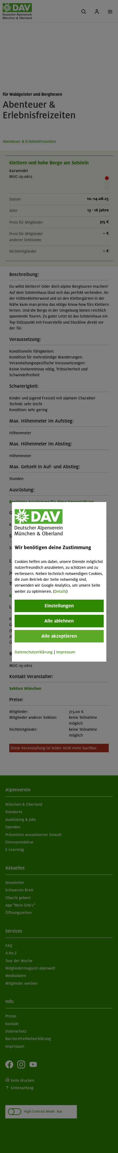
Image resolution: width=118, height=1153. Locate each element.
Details (60, 591)
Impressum (65, 652)
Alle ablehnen (59, 621)
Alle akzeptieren (59, 636)
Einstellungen (59, 606)
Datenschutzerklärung (34, 652)
